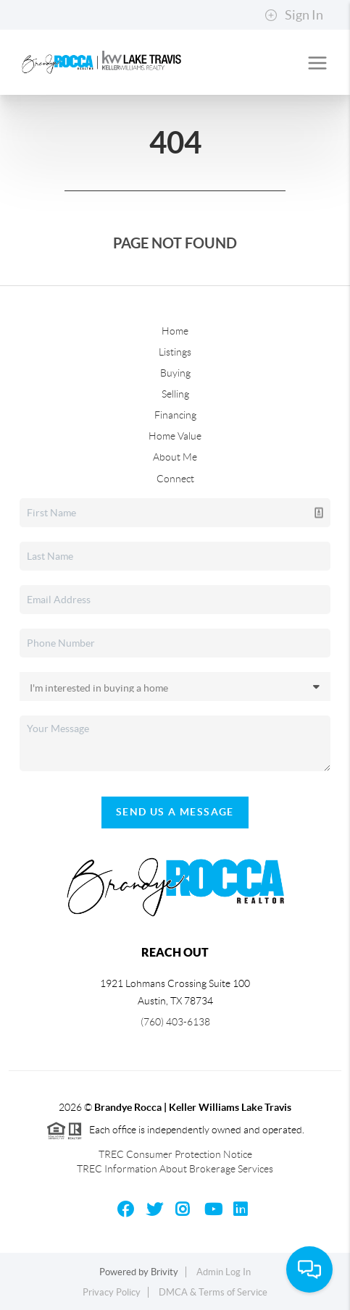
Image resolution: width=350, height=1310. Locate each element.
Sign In (293, 15)
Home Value (175, 436)
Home (175, 331)
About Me (175, 457)
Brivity (164, 1272)
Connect (175, 478)
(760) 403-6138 (175, 1022)
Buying (175, 373)
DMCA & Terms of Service (213, 1292)
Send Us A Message (175, 812)
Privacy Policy (112, 1292)
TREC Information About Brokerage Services (175, 1169)
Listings (175, 352)
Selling (175, 394)
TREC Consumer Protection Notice (175, 1154)
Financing (175, 415)
